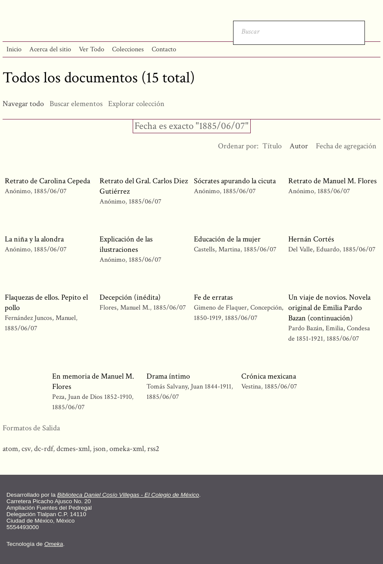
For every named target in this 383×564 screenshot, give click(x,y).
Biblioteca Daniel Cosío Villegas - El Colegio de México (128, 495)
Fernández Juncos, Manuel (41, 318)
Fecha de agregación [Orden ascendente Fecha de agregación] (346, 146)
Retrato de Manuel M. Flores (332, 181)
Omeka (53, 544)
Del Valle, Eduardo (314, 249)
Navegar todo (23, 104)
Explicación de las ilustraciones (126, 244)
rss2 (153, 449)
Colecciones (128, 49)
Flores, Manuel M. (126, 307)
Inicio (14, 49)
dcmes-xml (73, 449)
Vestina (251, 386)
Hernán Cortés (311, 239)
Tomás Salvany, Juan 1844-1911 (188, 386)
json (99, 449)
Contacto (164, 49)
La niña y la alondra (34, 239)
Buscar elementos (76, 104)
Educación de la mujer (227, 239)
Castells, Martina (218, 249)
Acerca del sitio (50, 49)
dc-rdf (43, 449)
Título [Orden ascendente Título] (272, 146)
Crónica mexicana (268, 376)
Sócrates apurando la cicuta (235, 181)
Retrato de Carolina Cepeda (47, 181)
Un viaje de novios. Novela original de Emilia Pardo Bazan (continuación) (329, 307)
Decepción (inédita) (130, 297)
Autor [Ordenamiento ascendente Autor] (299, 146)
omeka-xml (126, 449)
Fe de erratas (213, 297)
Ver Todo (91, 49)
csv (26, 449)
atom (10, 449)
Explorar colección (136, 104)
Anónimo (18, 191)
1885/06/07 (50, 191)
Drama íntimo (168, 376)
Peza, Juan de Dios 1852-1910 (92, 396)
